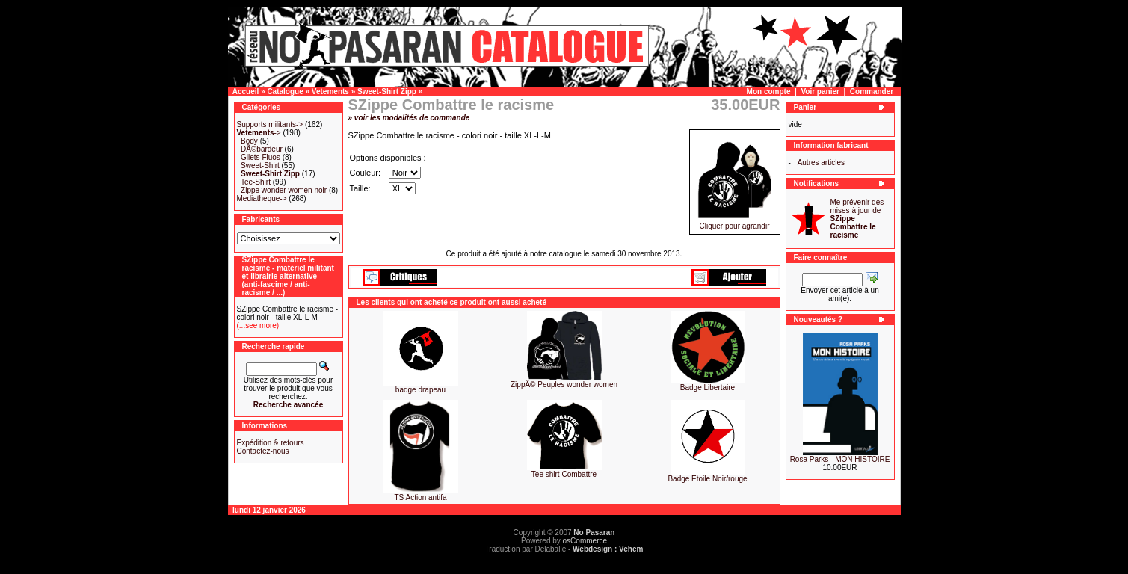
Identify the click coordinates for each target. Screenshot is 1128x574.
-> (259, 133)
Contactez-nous (263, 451)
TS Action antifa (420, 497)
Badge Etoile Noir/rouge (707, 479)
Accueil (245, 91)
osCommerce (585, 541)
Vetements (330, 91)
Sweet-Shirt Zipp (386, 91)
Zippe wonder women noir (284, 190)
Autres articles (821, 162)
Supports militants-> (270, 124)
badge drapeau (420, 390)
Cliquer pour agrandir (734, 222)
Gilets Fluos (260, 157)
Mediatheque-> (262, 198)
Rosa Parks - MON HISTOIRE (840, 459)
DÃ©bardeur (262, 149)
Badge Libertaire (707, 387)
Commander (871, 91)
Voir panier (820, 91)
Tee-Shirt (256, 182)
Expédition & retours (270, 443)
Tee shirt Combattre (564, 474)
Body (249, 141)
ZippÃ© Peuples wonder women (564, 384)
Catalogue (285, 91)
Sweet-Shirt (260, 165)
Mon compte (769, 91)
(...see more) (258, 325)
